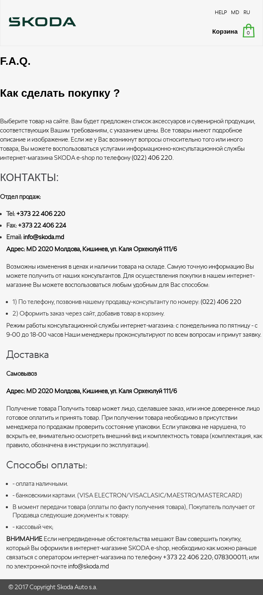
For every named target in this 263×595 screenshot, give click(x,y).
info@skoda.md (43, 236)
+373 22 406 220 (40, 213)
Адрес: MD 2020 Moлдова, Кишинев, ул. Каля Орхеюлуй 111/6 (91, 248)
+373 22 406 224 (42, 225)
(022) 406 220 (152, 157)
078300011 (230, 557)
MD (235, 12)
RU (246, 12)
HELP (221, 12)
